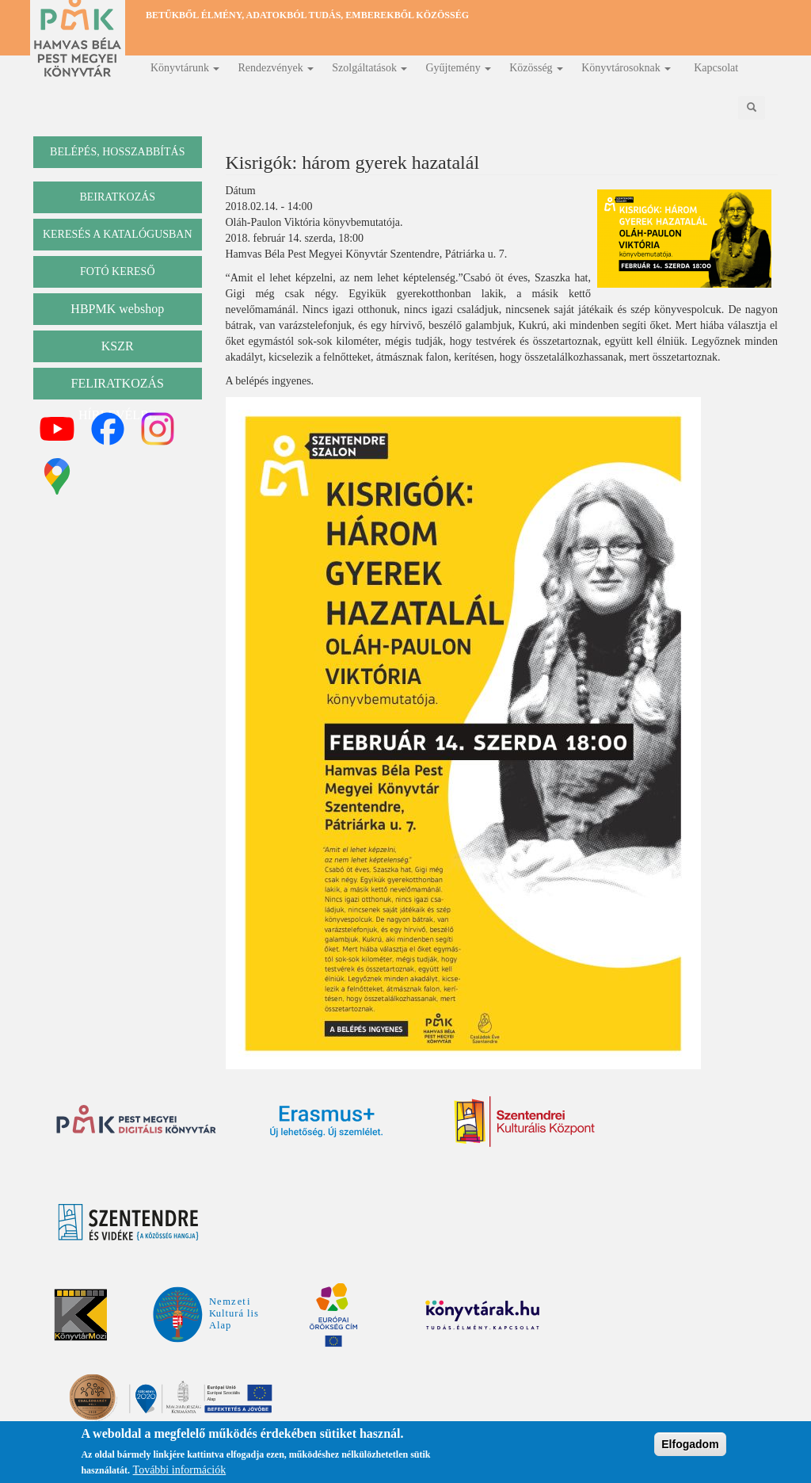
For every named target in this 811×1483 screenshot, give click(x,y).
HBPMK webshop (117, 308)
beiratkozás (117, 197)
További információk (180, 1471)
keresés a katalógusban (117, 234)
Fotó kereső (117, 271)
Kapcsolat (716, 68)
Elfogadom (689, 1444)
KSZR (117, 346)
